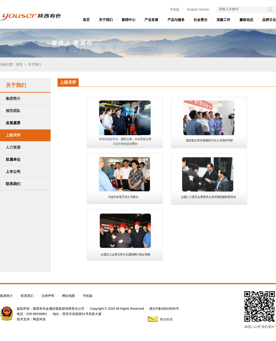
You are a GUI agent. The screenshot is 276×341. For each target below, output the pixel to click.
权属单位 (13, 159)
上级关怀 (13, 135)
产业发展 (151, 20)
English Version (198, 9)
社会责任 (200, 20)
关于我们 (106, 20)
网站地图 (68, 296)
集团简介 (6, 296)
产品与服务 (176, 20)
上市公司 (13, 172)
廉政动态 (246, 20)
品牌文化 (269, 20)
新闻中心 (128, 20)
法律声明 (47, 296)
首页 (86, 20)
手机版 (174, 9)
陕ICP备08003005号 (164, 308)
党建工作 (223, 20)
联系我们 (13, 184)
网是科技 (39, 319)
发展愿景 (13, 123)
